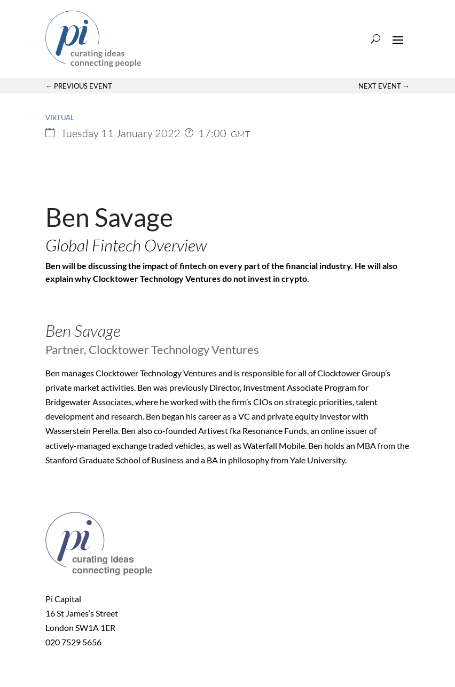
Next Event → (384, 86)
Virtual (59, 117)
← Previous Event (78, 86)
